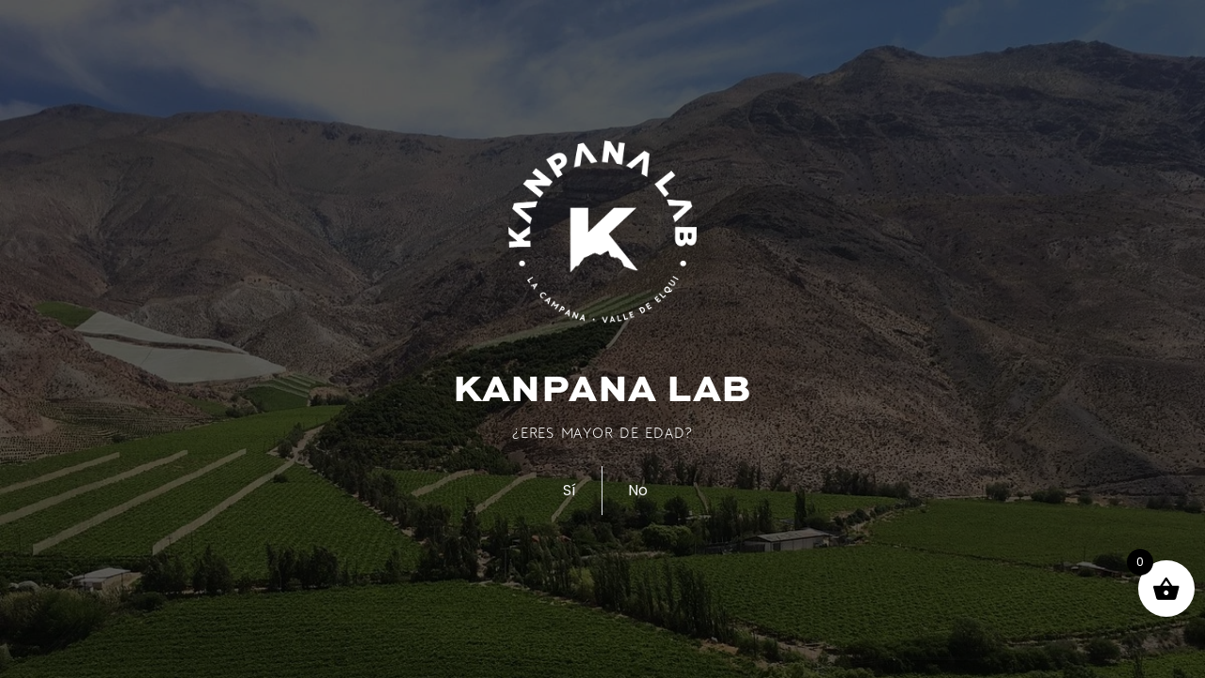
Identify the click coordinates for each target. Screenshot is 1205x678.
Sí (569, 490)
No (638, 490)
